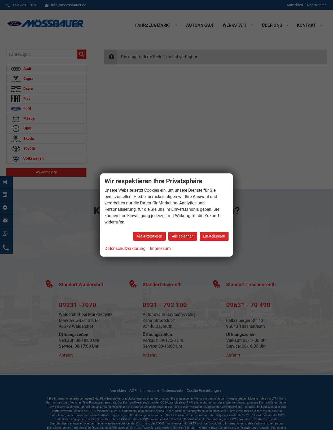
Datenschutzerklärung (125, 248)
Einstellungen (214, 236)
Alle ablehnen (183, 236)
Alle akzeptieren (149, 236)
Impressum (160, 248)
